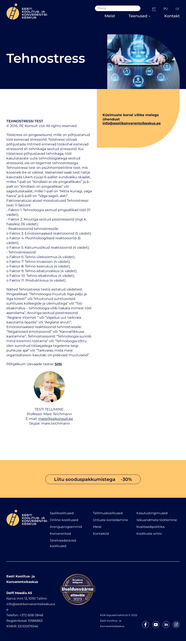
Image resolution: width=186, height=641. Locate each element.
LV (177, 8)
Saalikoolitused (62, 513)
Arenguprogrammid (66, 527)
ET (154, 8)
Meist (109, 16)
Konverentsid (60, 533)
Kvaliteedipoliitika (150, 527)
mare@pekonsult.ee (55, 419)
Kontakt (172, 16)
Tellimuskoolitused (108, 513)
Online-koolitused (64, 520)
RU (165, 8)
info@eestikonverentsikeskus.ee (132, 123)
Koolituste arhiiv (149, 533)
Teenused (140, 16)
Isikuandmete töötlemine (156, 520)
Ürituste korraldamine (110, 520)
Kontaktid (101, 533)
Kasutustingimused (151, 513)
